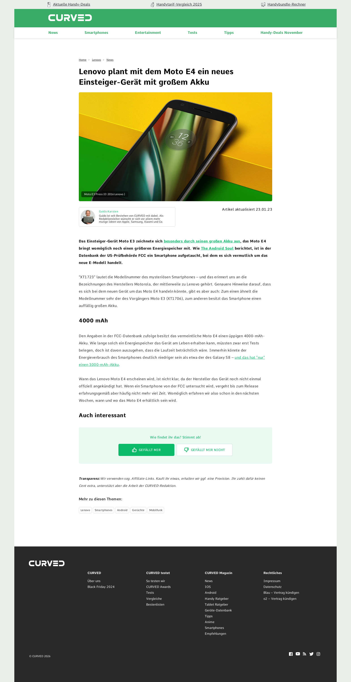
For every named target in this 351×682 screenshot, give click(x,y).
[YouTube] (298, 654)
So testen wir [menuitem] (155, 581)
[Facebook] (291, 654)
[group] (68, 4)
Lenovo (96, 59)
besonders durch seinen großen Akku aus (202, 241)
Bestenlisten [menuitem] (155, 604)
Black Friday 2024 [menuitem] (101, 587)
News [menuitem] (53, 32)
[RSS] (304, 654)
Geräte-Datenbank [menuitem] (218, 610)
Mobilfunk (156, 510)
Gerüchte (138, 510)
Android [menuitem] (210, 592)
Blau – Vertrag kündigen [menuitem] (281, 592)
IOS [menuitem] (208, 587)
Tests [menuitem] (192, 32)
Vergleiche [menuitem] (154, 598)
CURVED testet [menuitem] (158, 573)
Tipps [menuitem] (229, 32)
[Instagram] (318, 654)
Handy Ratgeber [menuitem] (217, 598)
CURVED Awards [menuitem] (158, 587)
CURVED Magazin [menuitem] (218, 573)
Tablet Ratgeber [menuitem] (216, 604)
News (110, 59)
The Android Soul (217, 248)
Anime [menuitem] (209, 622)
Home (82, 59)
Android (122, 510)
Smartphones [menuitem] (96, 32)
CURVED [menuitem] (94, 573)
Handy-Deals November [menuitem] (282, 32)
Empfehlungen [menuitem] (215, 633)
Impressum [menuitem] (271, 581)
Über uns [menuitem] (94, 581)
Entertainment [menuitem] (148, 32)
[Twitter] (311, 654)
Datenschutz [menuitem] (272, 587)
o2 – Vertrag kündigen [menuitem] (279, 598)
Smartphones (103, 510)
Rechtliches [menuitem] (272, 573)
